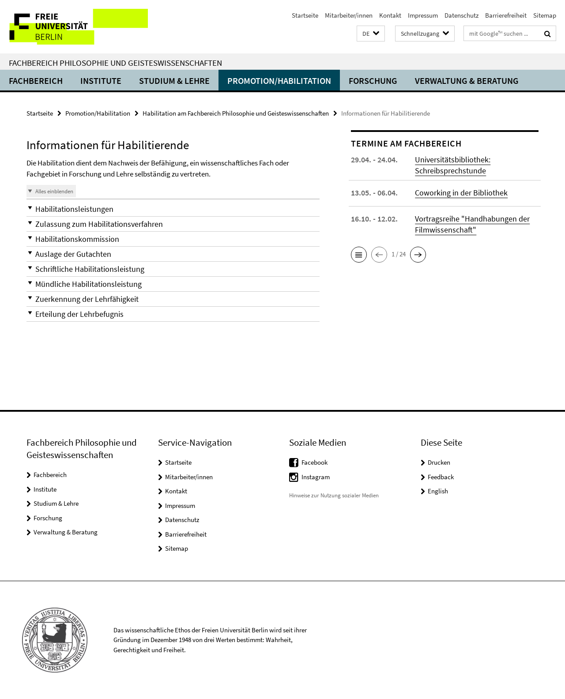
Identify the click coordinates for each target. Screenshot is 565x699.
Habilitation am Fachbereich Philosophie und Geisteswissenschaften (236, 113)
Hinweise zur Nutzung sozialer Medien (334, 495)
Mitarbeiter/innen (349, 15)
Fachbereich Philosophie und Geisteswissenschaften (115, 62)
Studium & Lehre (174, 80)
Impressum (423, 15)
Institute (100, 80)
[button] (371, 34)
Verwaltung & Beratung (467, 80)
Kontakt (390, 15)
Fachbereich (36, 80)
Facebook (314, 462)
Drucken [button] (439, 462)
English (438, 491)
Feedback (441, 477)
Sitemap (544, 15)
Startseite (305, 15)
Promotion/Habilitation (279, 80)
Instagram (315, 477)
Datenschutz (461, 15)
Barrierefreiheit (506, 15)
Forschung (373, 80)
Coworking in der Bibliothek (461, 193)
